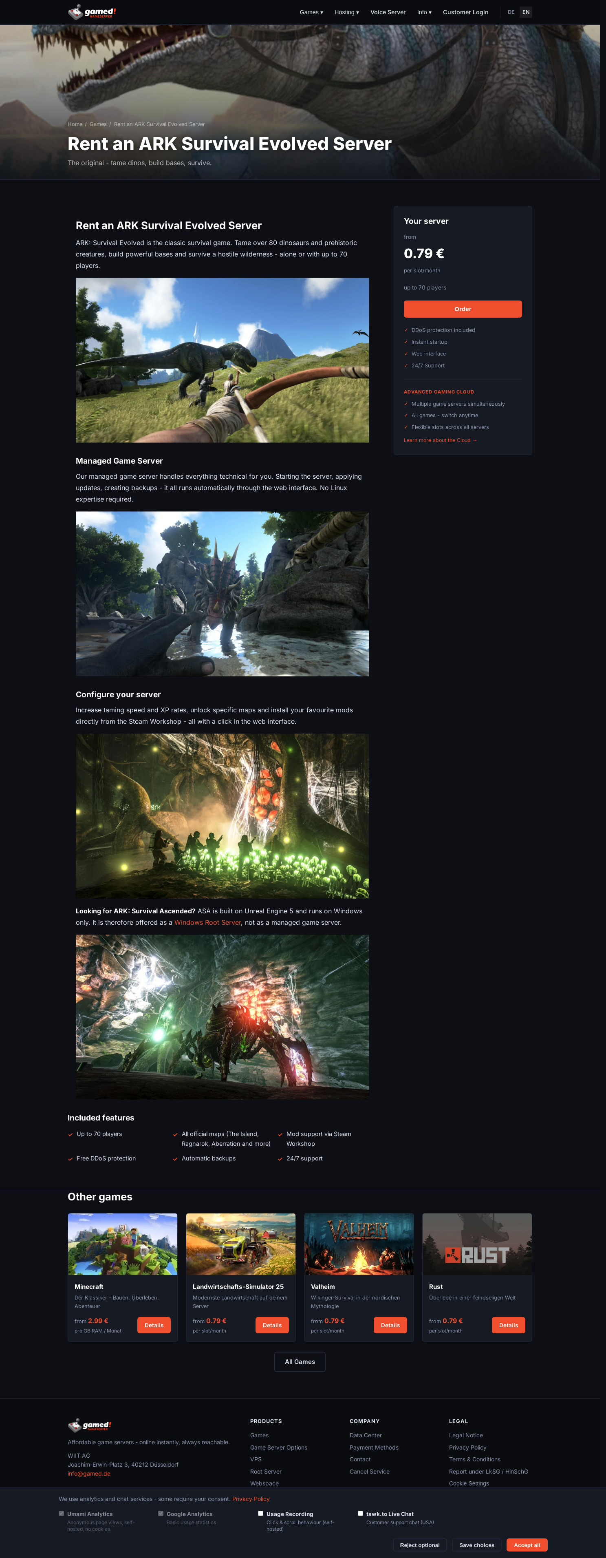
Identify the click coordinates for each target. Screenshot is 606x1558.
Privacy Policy (468, 1447)
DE (511, 12)
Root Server (266, 1471)
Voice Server (388, 12)
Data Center (366, 1435)
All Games (300, 1362)
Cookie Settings (469, 1483)
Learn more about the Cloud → (440, 440)
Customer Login (466, 12)
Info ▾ (424, 12)
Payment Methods (374, 1447)
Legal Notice (466, 1435)
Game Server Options (278, 1447)
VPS (256, 1459)
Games (98, 124)
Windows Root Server (207, 922)
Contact (360, 1459)
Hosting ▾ (347, 12)
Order (462, 308)
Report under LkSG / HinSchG (488, 1471)
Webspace (264, 1483)
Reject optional (420, 1545)
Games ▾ (311, 12)
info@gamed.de (89, 1473)
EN (526, 12)
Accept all (527, 1545)
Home (75, 124)
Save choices (476, 1545)
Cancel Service (370, 1471)
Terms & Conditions (474, 1459)
